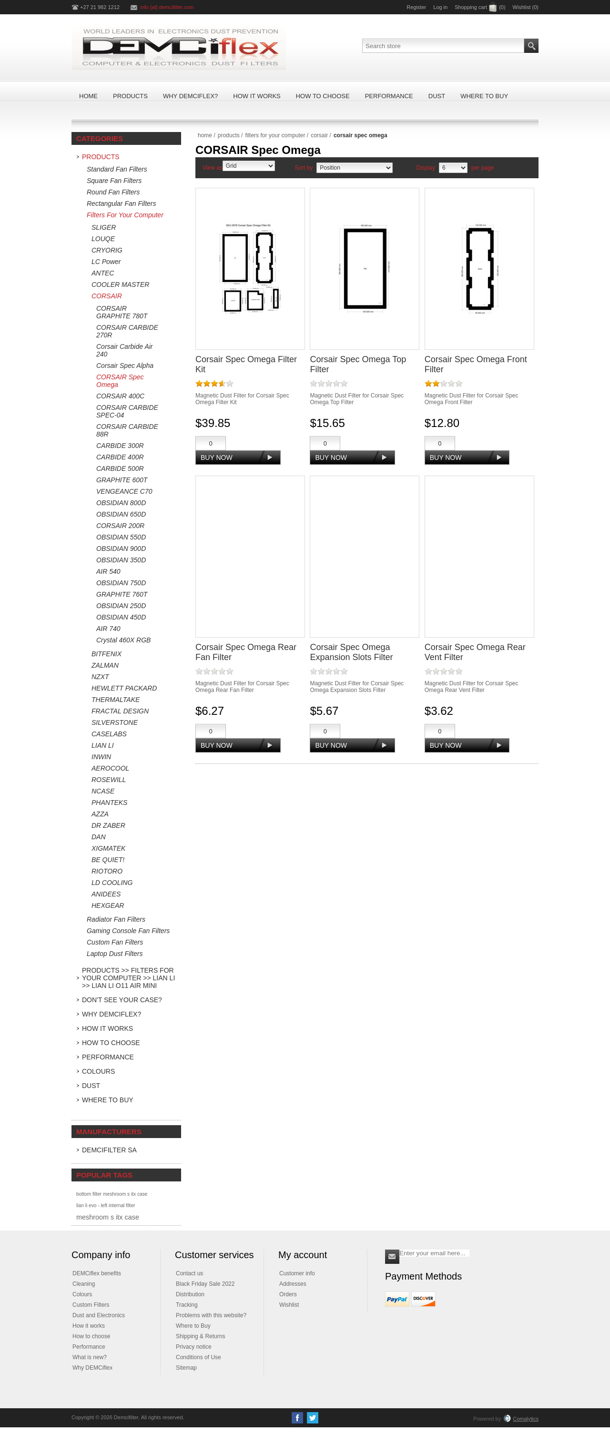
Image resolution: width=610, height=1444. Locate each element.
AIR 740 (108, 628)
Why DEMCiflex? (111, 1014)
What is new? (89, 1357)
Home (205, 135)
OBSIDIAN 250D (121, 606)
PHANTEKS (109, 802)
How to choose (91, 1336)
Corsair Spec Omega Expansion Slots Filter (351, 652)
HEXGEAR (108, 905)
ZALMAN (105, 665)
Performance (108, 1057)
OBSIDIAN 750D (121, 583)
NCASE (103, 791)
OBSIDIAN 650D (121, 514)
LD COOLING (112, 882)
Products (101, 157)
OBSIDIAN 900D (121, 548)
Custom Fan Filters (115, 942)
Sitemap (186, 1367)
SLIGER (104, 227)
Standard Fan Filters (117, 169)
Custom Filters (90, 1305)
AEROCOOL (110, 768)
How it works (88, 1325)
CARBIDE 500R (120, 468)
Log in (440, 7)
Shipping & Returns (200, 1336)
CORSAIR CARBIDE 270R (127, 331)
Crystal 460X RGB (123, 640)
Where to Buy (107, 1100)
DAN (99, 837)
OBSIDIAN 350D (121, 560)
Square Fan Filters (114, 180)
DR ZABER (108, 825)
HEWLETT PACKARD (124, 688)
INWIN (101, 757)
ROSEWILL (109, 779)
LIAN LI (103, 745)
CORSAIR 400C (120, 396)
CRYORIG (107, 250)
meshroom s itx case (107, 1217)
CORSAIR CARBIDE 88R (127, 430)
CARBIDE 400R (120, 457)
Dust (91, 1085)
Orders (288, 1294)
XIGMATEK (108, 848)
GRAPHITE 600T (121, 480)
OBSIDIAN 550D (121, 537)
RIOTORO (107, 871)
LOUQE (103, 239)
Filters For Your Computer (125, 215)
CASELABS (109, 734)
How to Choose (111, 1043)
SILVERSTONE (115, 722)
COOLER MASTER (120, 284)
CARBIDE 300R (120, 445)
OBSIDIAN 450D (121, 617)
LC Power (106, 261)
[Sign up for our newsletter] (434, 1253)
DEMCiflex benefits (96, 1273)
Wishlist (289, 1305)
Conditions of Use (198, 1357)
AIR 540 (108, 571)
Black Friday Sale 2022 (205, 1284)
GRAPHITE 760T (121, 594)
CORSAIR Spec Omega (120, 380)
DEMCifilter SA (109, 1150)
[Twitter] (312, 1418)
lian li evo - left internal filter (105, 1205)
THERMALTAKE (116, 699)
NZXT (100, 677)
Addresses (292, 1284)
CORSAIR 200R (120, 525)
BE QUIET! (108, 860)
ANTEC (103, 273)
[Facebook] (297, 1418)
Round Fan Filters (113, 192)
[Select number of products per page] (453, 168)
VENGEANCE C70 (124, 491)
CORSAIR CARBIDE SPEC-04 (127, 411)
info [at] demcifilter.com (167, 7)
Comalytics (521, 1419)
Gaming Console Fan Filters (128, 931)
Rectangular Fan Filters (121, 203)
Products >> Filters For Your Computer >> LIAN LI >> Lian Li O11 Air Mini (128, 977)
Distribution (190, 1294)
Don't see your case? (122, 1000)
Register (416, 7)
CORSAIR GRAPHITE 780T (121, 312)
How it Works (107, 1028)
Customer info (297, 1273)
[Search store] (443, 46)
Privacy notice (194, 1346)
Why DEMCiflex (92, 1367)
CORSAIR (107, 296)
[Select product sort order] (354, 168)
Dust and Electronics (98, 1315)
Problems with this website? (211, 1315)
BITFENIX (107, 654)
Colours (98, 1071)
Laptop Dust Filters (115, 953)
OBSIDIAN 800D (121, 503)
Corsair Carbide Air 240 (124, 350)
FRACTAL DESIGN (120, 711)
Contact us (189, 1273)
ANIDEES (106, 894)
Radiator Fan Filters (116, 919)
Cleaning (83, 1284)
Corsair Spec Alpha (124, 365)
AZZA (100, 814)
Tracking (187, 1305)
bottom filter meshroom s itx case (111, 1194)
